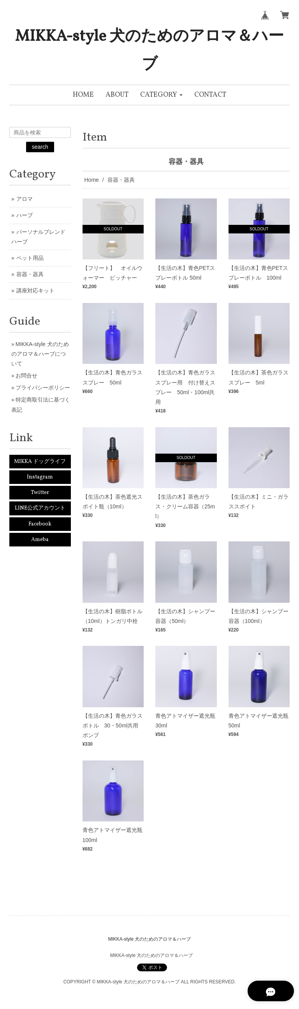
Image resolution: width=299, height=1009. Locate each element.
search (40, 147)
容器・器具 (30, 274)
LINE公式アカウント (40, 508)
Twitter (40, 492)
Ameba (40, 539)
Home (91, 180)
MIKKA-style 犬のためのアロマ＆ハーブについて (40, 354)
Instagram (40, 477)
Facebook (39, 524)
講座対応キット (35, 290)
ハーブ (24, 215)
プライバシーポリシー (43, 387)
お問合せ (26, 375)
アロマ (24, 199)
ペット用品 (30, 258)
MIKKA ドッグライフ (40, 461)
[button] (161, 95)
